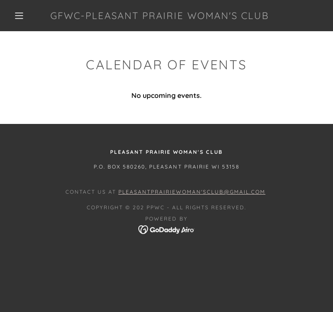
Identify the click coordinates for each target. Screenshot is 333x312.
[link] (160, 16)
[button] (19, 15)
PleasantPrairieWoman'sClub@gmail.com (191, 191)
